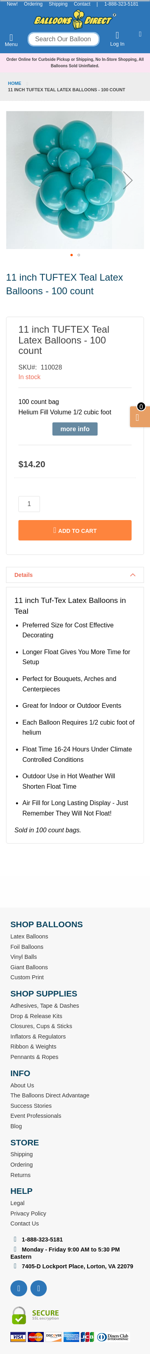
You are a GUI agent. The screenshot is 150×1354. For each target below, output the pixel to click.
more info (75, 429)
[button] (128, 180)
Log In (117, 38)
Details (23, 575)
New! (12, 4)
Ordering (33, 4)
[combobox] (64, 39)
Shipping (58, 4)
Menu (11, 40)
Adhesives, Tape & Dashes (44, 1005)
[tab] (75, 575)
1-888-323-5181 (121, 4)
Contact (82, 4)
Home (14, 83)
